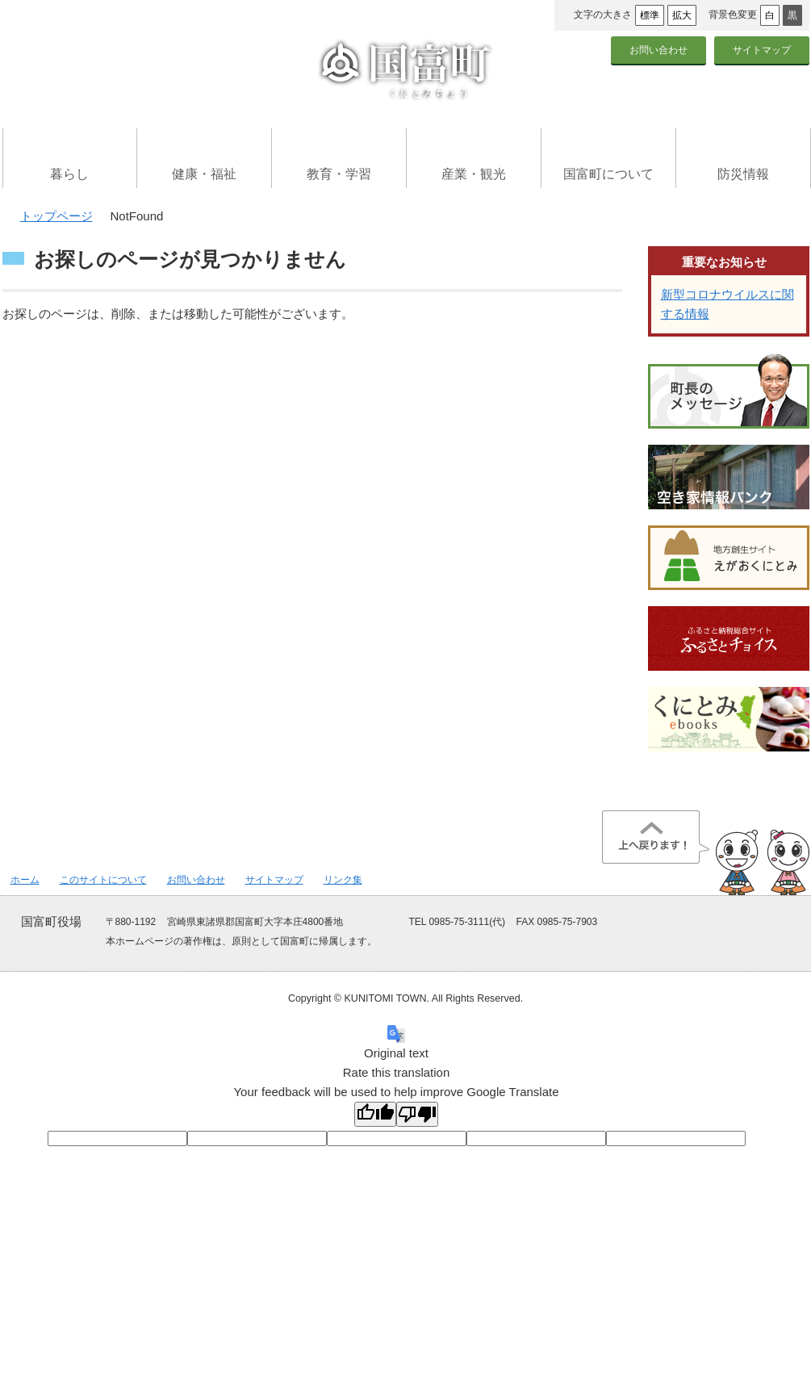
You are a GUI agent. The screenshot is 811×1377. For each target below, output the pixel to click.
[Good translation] (375, 1114)
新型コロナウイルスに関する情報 (727, 303)
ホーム (25, 879)
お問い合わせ (658, 50)
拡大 (682, 15)
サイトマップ (762, 50)
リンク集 (343, 879)
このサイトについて (103, 879)
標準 (649, 15)
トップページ (56, 216)
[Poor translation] (417, 1114)
